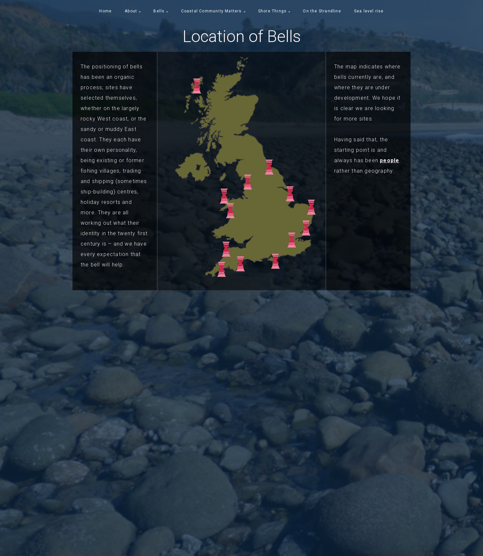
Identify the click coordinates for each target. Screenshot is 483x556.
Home (105, 11)
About (131, 11)
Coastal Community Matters (211, 11)
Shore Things (272, 11)
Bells (158, 11)
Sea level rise (369, 11)
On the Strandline (322, 11)
